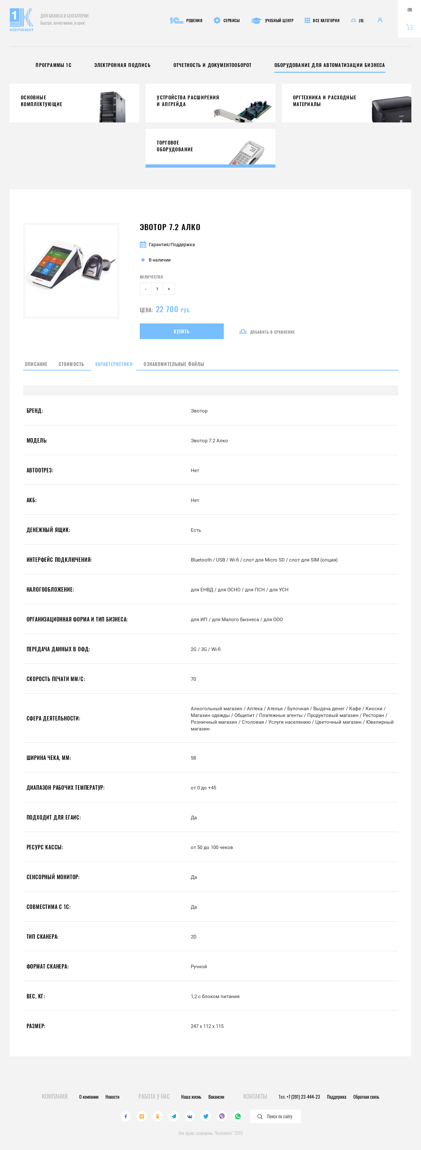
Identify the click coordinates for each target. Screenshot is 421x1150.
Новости (112, 1096)
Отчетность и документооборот (212, 65)
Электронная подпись (117, 65)
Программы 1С (46, 65)
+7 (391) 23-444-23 (303, 1096)
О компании (88, 1096)
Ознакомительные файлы (196, 369)
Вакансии (216, 1096)
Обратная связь (366, 1096)
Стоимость (77, 369)
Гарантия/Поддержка (167, 244)
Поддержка (336, 1096)
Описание (35, 369)
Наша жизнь (191, 1096)
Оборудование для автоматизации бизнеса (335, 65)
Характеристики (126, 369)
